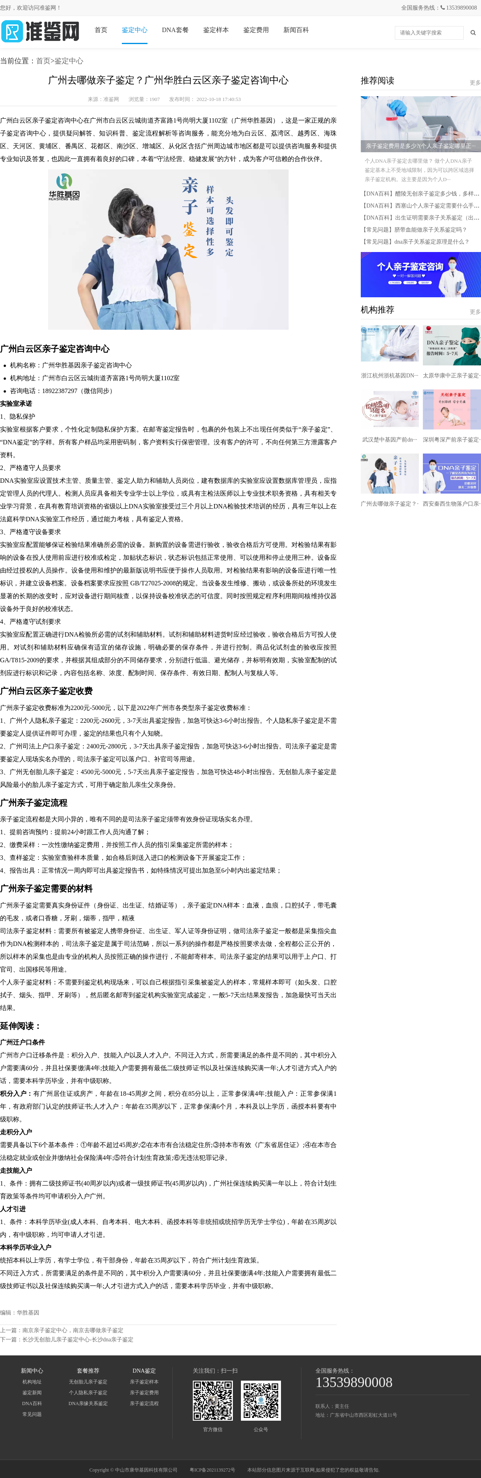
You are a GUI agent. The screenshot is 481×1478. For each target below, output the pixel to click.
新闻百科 (296, 29)
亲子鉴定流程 (144, 1403)
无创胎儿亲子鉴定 (88, 1382)
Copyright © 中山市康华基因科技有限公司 (133, 1470)
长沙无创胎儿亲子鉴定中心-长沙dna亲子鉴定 (77, 1340)
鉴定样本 (216, 29)
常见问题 (32, 1414)
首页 (101, 29)
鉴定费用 (256, 29)
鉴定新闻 (32, 1392)
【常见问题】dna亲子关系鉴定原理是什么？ (415, 242)
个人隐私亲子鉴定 (88, 1392)
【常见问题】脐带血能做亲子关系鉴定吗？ (414, 230)
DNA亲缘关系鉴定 (88, 1403)
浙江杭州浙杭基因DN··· (389, 376)
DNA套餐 (175, 29)
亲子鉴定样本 (144, 1382)
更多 (475, 83)
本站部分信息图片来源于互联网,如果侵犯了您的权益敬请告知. (313, 1470)
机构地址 (32, 1382)
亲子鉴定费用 (144, 1392)
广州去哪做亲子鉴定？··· (391, 504)
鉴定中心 (135, 29)
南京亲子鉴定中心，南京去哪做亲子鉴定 (72, 1330)
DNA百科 (32, 1403)
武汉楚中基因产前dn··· (389, 440)
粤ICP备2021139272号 (212, 1470)
